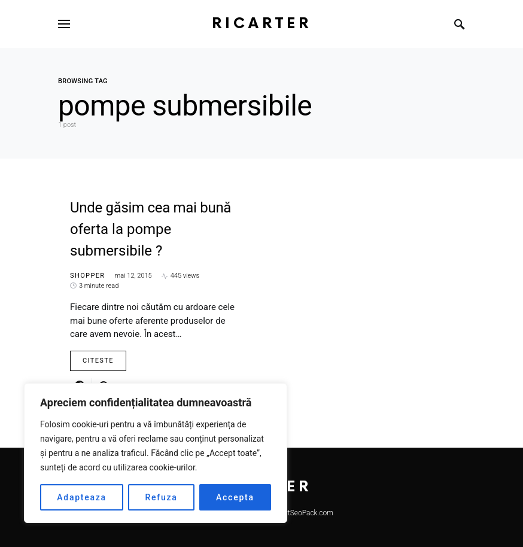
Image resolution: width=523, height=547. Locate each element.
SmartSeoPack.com (301, 513)
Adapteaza (82, 497)
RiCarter (262, 23)
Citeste (98, 360)
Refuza (161, 497)
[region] (155, 453)
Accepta (235, 497)
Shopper (87, 275)
